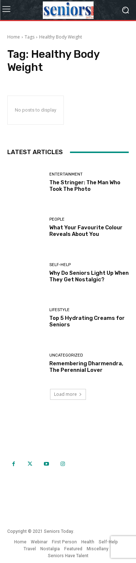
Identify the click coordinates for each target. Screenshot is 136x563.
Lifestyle (59, 310)
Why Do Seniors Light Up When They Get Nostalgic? (89, 276)
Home (13, 37)
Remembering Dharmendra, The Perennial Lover (86, 366)
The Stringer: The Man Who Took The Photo (84, 185)
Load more (68, 394)
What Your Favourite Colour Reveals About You (86, 230)
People (57, 219)
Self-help (60, 265)
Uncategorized (66, 355)
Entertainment (66, 174)
